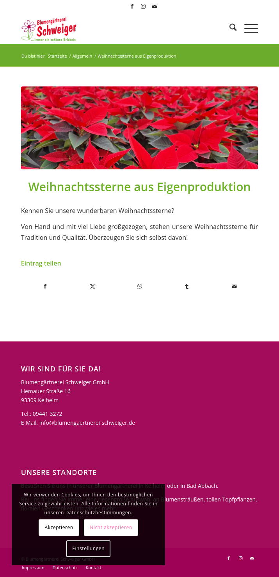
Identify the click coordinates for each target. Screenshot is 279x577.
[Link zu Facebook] (131, 6)
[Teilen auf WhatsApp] (139, 286)
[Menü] (247, 28)
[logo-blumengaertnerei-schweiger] (116, 28)
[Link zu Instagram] (143, 6)
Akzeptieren (59, 527)
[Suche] (229, 28)
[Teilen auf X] (92, 286)
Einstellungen (88, 548)
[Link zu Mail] (154, 6)
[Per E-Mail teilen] (234, 286)
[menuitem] (229, 28)
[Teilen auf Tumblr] (186, 286)
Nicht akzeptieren (111, 527)
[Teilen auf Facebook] (45, 286)
